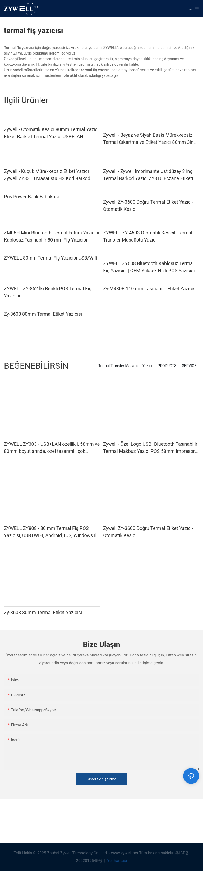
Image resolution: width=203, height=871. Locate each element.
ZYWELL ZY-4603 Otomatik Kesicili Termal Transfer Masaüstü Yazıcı (147, 236)
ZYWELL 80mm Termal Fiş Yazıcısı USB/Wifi (50, 258)
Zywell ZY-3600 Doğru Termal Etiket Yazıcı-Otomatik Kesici (148, 205)
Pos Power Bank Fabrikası (31, 196)
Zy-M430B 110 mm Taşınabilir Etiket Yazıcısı (149, 288)
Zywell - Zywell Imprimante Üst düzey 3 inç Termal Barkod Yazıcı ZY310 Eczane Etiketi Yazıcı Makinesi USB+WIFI (148, 175)
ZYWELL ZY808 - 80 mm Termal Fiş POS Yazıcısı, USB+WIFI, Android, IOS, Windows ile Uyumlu (51, 532)
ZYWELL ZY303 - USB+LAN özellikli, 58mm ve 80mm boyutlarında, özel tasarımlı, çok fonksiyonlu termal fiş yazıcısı (52, 448)
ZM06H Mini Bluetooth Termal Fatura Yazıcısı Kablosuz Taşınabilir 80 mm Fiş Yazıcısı (51, 236)
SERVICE (189, 366)
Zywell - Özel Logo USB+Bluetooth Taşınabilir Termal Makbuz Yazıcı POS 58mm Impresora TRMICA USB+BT (150, 448)
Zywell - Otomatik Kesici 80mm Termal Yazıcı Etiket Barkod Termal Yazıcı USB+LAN (51, 133)
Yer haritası (116, 860)
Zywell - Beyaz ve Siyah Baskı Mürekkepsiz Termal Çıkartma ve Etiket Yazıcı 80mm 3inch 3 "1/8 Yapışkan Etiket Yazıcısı (151, 139)
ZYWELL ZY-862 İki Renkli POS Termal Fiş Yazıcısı (47, 292)
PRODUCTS (167, 366)
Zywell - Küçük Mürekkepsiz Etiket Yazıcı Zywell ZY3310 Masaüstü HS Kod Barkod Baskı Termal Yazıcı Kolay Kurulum (47, 175)
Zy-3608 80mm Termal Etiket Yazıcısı (43, 314)
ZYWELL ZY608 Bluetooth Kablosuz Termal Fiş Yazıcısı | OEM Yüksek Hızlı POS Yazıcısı (149, 267)
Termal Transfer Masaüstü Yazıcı (125, 366)
